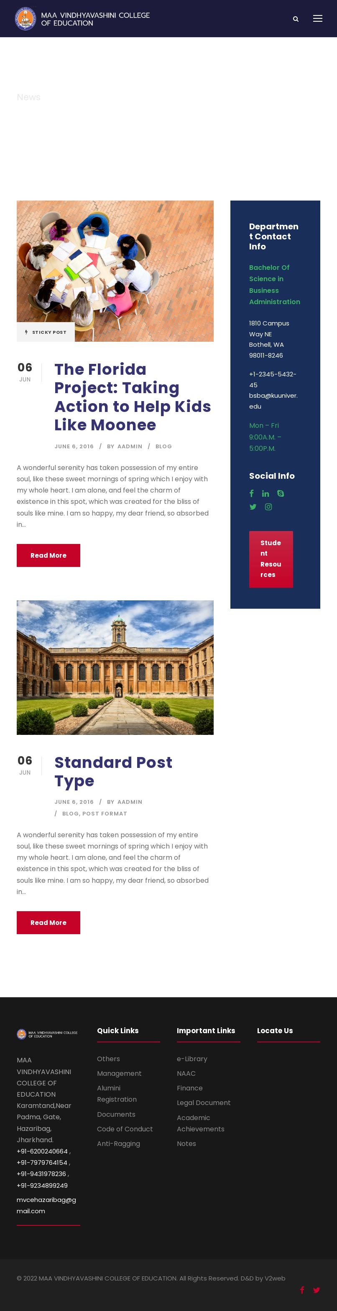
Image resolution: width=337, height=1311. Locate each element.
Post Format (105, 814)
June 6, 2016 (74, 446)
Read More (48, 555)
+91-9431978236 (41, 1173)
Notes (186, 1143)
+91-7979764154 (42, 1162)
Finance (190, 1088)
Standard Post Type (113, 772)
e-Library (192, 1059)
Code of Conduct (125, 1129)
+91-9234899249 (42, 1185)
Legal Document (204, 1103)
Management (119, 1073)
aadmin (130, 446)
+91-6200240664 (42, 1151)
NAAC (186, 1073)
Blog (164, 446)
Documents (116, 1114)
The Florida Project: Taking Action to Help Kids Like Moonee (133, 397)
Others (108, 1059)
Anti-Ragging (118, 1143)
